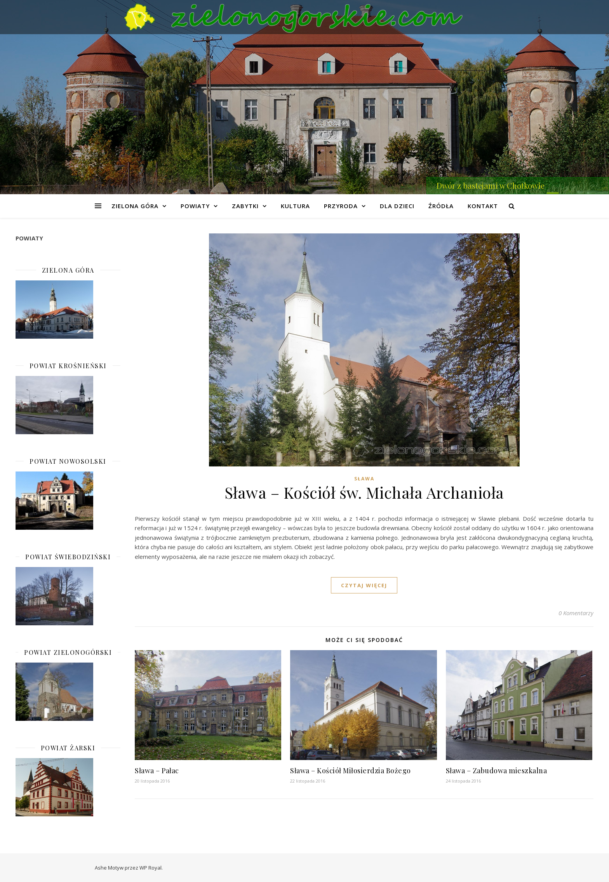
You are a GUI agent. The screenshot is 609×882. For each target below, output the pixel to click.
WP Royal (150, 867)
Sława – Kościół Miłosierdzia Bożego (350, 770)
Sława (364, 478)
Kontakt (483, 206)
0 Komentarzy (576, 613)
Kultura (295, 206)
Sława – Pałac (157, 770)
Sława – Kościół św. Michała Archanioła (364, 492)
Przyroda (341, 206)
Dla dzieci (397, 206)
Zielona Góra (134, 206)
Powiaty (195, 206)
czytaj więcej (364, 585)
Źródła (441, 206)
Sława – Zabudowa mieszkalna (496, 770)
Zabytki (245, 206)
